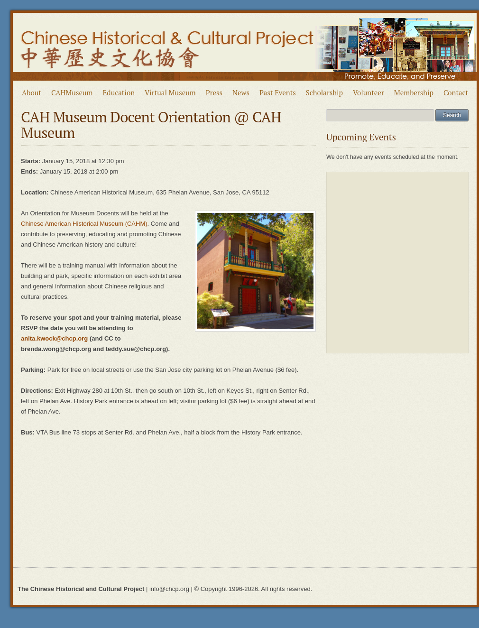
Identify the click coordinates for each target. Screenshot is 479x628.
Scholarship (324, 92)
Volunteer (368, 92)
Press (214, 92)
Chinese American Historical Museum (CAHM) (84, 223)
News (240, 92)
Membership (413, 92)
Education (119, 92)
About (31, 92)
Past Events (277, 92)
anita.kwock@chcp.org (54, 338)
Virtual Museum (170, 92)
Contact (455, 92)
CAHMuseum (72, 92)
